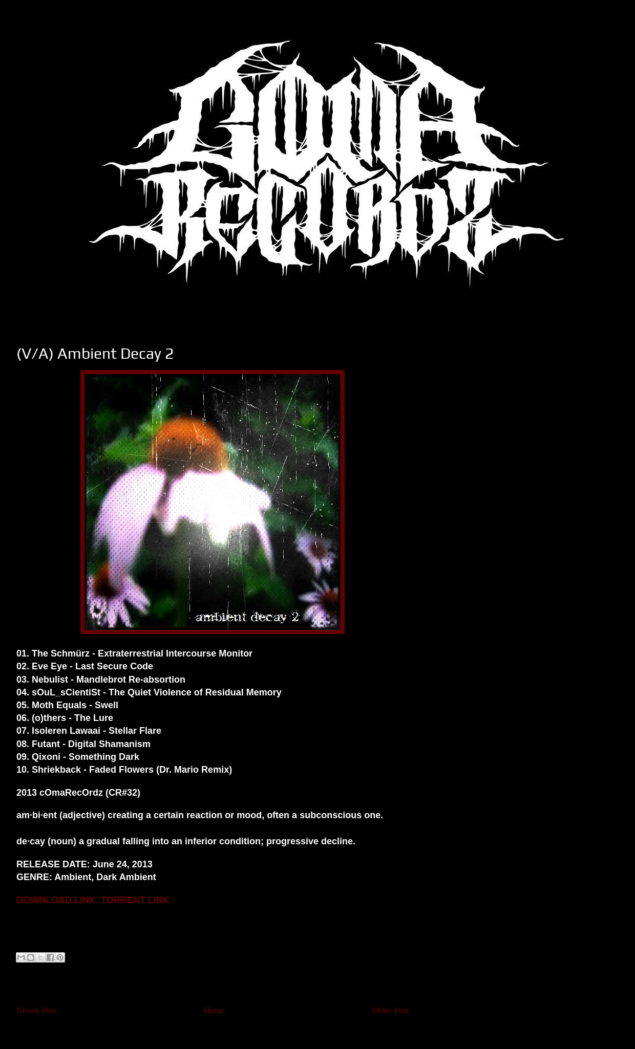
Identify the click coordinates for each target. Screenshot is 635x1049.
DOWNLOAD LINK (56, 900)
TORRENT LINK (135, 900)
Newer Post (36, 1010)
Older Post (390, 1010)
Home (214, 1010)
